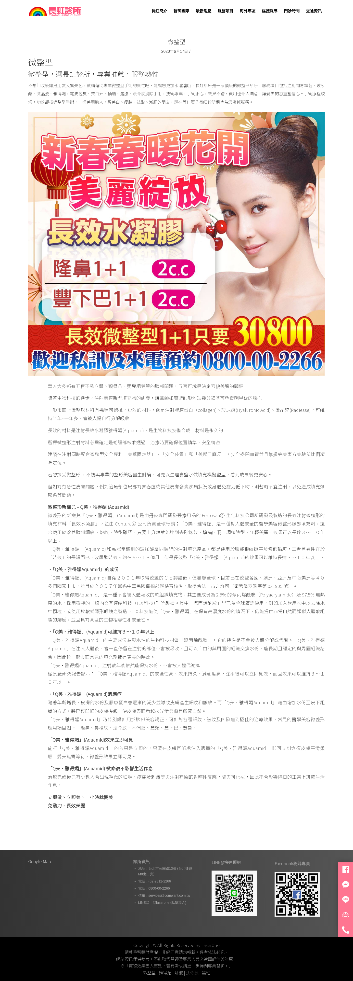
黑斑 (206, 972)
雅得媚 (165, 972)
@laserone (161, 917)
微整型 (176, 41)
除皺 (179, 972)
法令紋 (192, 972)
